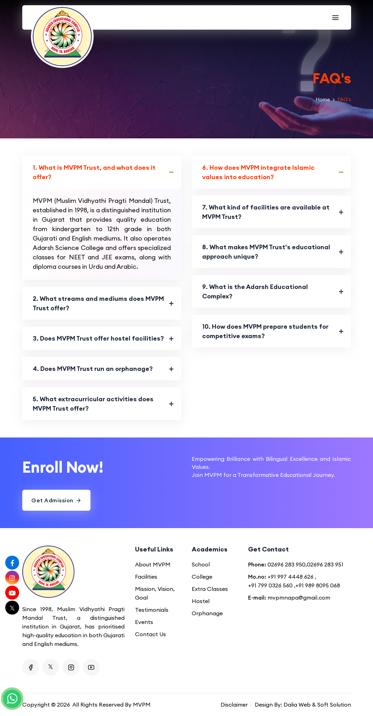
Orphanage (207, 613)
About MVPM (152, 564)
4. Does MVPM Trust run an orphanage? (93, 369)
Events (144, 621)
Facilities (146, 576)
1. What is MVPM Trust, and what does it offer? (94, 172)
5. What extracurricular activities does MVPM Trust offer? (93, 403)
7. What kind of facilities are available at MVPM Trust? (266, 212)
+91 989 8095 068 (317, 585)
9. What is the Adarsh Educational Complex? (255, 291)
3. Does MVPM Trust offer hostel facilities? (98, 338)
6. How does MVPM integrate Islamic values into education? (258, 172)
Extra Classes (210, 588)
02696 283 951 (325, 564)
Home (323, 99)
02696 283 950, (287, 564)
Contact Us (150, 634)
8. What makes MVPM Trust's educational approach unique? (266, 251)
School (201, 564)
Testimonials (151, 609)
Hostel (200, 600)
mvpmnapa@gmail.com (299, 597)
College (202, 576)
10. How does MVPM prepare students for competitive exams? (265, 331)
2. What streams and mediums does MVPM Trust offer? (98, 303)
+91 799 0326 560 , (271, 585)
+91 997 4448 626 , (292, 576)
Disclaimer (234, 704)
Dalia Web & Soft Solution (317, 704)
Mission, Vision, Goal (155, 593)
